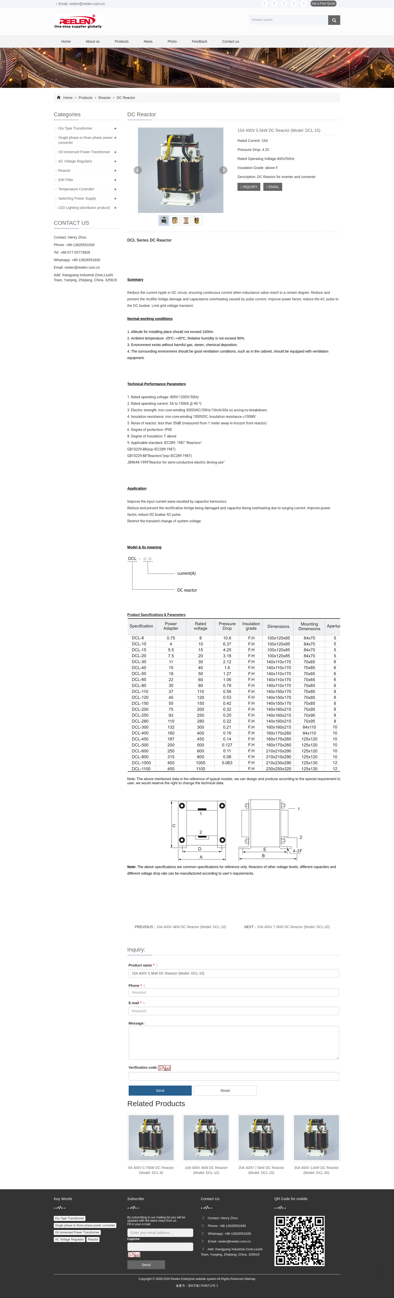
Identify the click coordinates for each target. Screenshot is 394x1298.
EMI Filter (65, 180)
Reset (225, 1091)
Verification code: (143, 1067)
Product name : (143, 965)
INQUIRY (248, 187)
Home (66, 41)
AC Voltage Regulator (75, 161)
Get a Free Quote (323, 3)
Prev (138, 170)
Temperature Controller (76, 189)
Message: (137, 1023)
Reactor (104, 98)
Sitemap (249, 1279)
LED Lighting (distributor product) (84, 208)
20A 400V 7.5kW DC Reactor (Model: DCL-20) (293, 927)
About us (93, 41)
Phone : (137, 986)
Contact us (230, 41)
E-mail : (137, 1003)
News (148, 41)
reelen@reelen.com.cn (82, 267)
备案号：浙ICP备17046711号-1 (197, 1285)
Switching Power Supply (77, 198)
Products (122, 41)
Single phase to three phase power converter (85, 1225)
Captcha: (133, 1239)
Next (223, 170)
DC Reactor (125, 98)
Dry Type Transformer (75, 128)
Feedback (199, 41)
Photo (172, 41)
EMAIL (272, 187)
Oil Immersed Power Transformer (84, 152)
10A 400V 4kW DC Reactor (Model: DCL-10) (191, 927)
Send (160, 1091)
